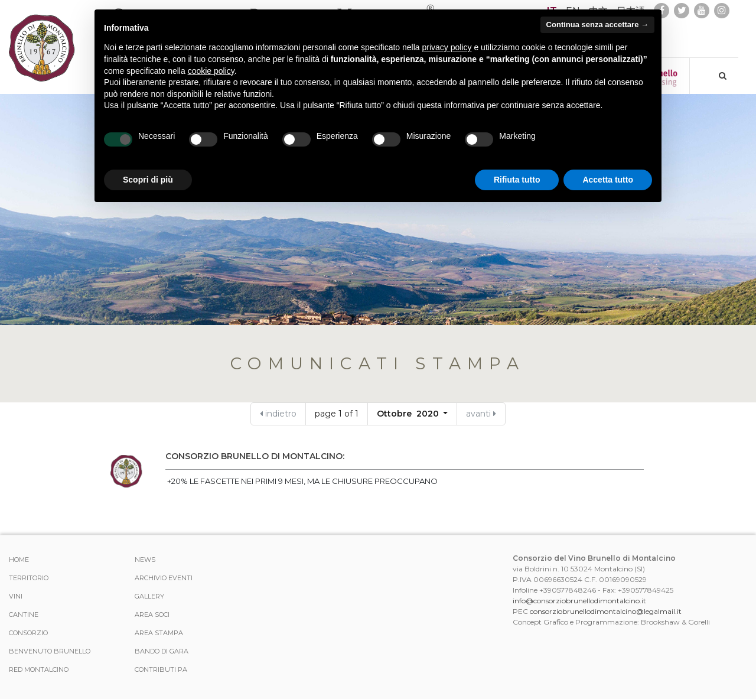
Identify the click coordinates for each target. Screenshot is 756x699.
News (145, 559)
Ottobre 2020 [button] (409, 413)
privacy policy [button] (447, 47)
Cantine (23, 614)
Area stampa (159, 633)
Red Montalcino (39, 669)
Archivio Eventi (164, 578)
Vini (15, 596)
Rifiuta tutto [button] (517, 179)
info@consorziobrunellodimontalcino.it (579, 600)
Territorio (28, 578)
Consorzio (28, 633)
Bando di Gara (161, 651)
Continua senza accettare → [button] (597, 24)
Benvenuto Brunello (49, 651)
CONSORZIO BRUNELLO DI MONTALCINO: (254, 456)
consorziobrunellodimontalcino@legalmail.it (606, 611)
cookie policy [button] (211, 71)
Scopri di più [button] (148, 179)
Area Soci (152, 614)
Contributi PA (161, 669)
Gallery (149, 596)
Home (19, 559)
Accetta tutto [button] (607, 179)
